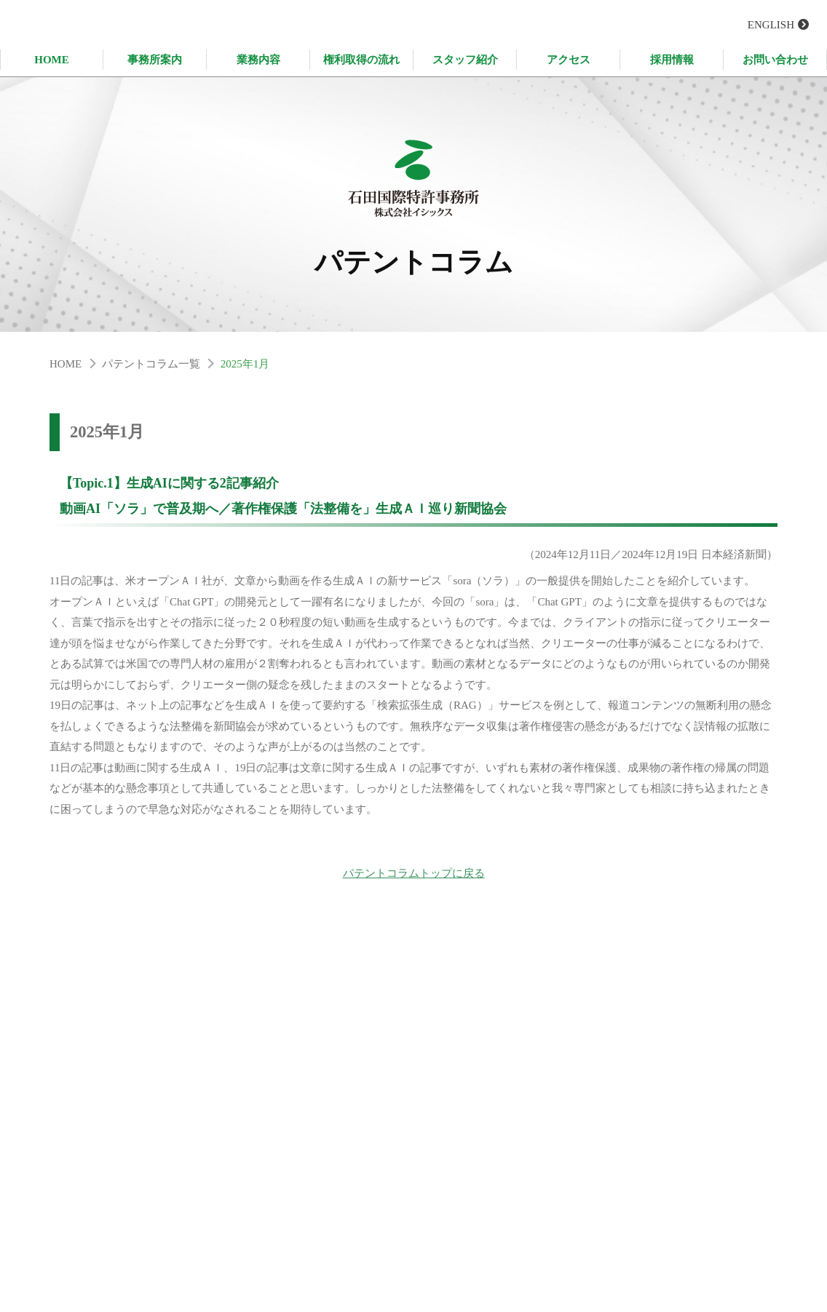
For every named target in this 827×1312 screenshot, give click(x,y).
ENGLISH (771, 25)
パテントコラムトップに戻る (414, 879)
